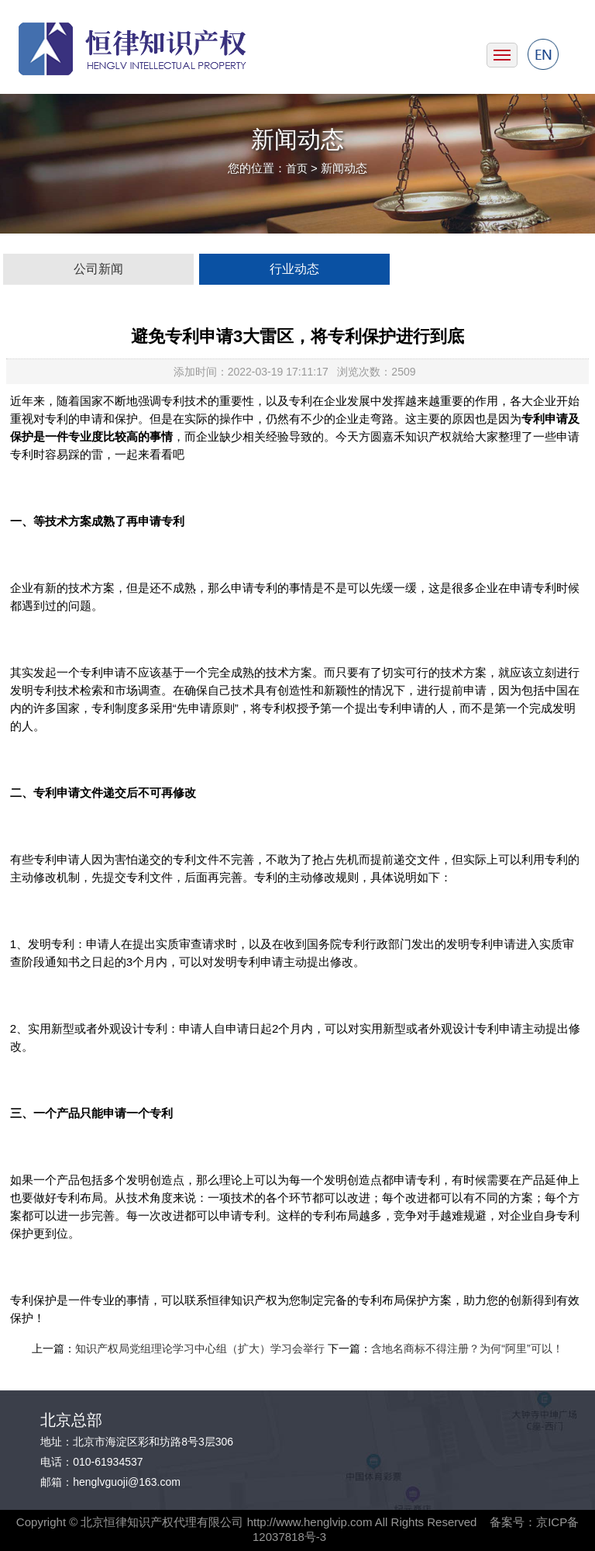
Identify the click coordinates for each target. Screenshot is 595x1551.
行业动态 (294, 268)
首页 (297, 168)
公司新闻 (98, 268)
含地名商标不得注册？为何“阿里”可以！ (466, 1348)
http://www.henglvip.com (310, 1521)
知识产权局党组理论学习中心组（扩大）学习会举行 (200, 1348)
